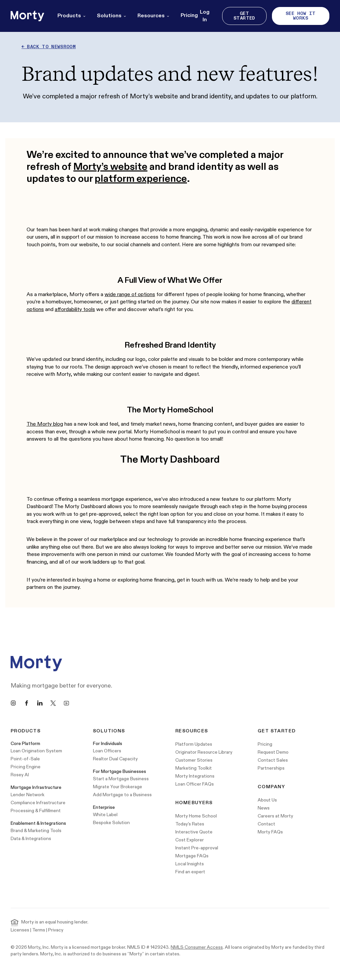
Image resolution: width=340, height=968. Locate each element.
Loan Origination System (36, 751)
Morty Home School (196, 816)
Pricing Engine (26, 767)
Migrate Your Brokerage (117, 787)
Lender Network (27, 795)
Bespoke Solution (111, 822)
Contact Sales (273, 760)
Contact (266, 824)
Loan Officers (107, 751)
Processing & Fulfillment (36, 810)
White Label (105, 814)
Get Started (244, 15)
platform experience (141, 178)
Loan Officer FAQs (194, 784)
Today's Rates (189, 824)
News (264, 808)
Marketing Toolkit (193, 768)
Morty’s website (110, 166)
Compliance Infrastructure (38, 803)
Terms (38, 930)
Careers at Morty (275, 816)
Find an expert (190, 872)
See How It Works (301, 15)
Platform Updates (193, 744)
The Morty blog (45, 424)
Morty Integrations (194, 776)
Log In (205, 16)
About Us (267, 800)
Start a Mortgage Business (121, 779)
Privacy (55, 930)
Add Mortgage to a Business (122, 795)
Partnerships (271, 768)
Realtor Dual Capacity (115, 759)
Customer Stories (193, 760)
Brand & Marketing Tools (36, 830)
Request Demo (273, 752)
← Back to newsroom (49, 47)
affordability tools (75, 309)
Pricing (189, 15)
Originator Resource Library (203, 752)
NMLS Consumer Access (197, 947)
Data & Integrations (31, 838)
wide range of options (130, 294)
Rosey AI (20, 775)
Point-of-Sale (25, 759)
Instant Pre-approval (196, 848)
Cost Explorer (189, 840)
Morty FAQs (270, 832)
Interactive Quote (193, 832)
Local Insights (189, 864)
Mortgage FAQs (192, 856)
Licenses (20, 930)
